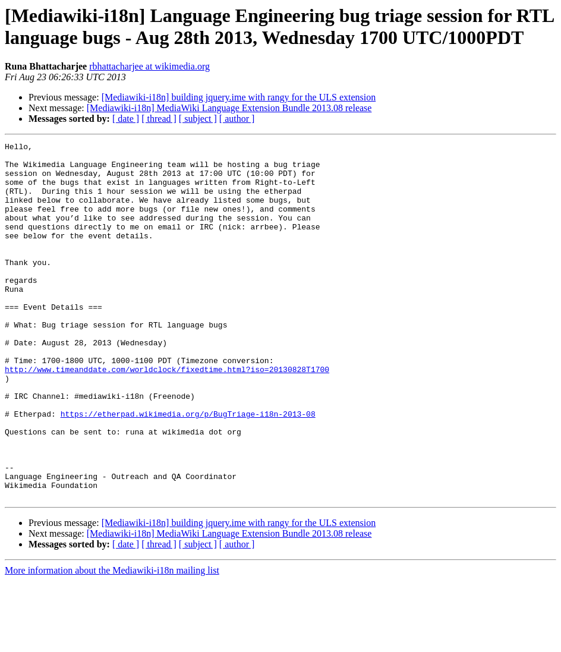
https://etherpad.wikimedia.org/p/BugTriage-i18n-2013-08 (188, 469)
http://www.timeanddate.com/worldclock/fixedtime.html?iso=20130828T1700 (167, 415)
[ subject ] (198, 119)
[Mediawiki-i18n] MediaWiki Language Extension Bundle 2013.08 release (229, 108)
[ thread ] (159, 119)
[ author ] (237, 119)
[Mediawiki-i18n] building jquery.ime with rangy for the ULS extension (239, 97)
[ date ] (125, 119)
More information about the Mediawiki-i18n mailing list (112, 642)
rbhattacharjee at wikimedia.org (149, 66)
